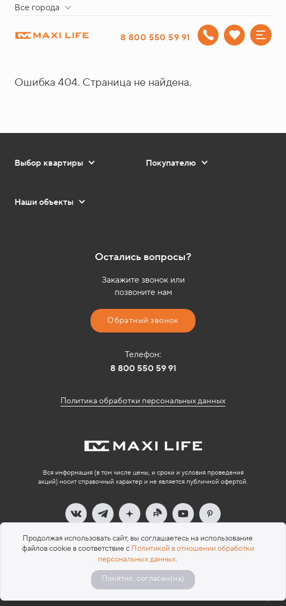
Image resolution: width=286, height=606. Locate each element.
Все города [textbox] (36, 7)
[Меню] (261, 35)
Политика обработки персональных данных (143, 401)
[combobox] (45, 8)
